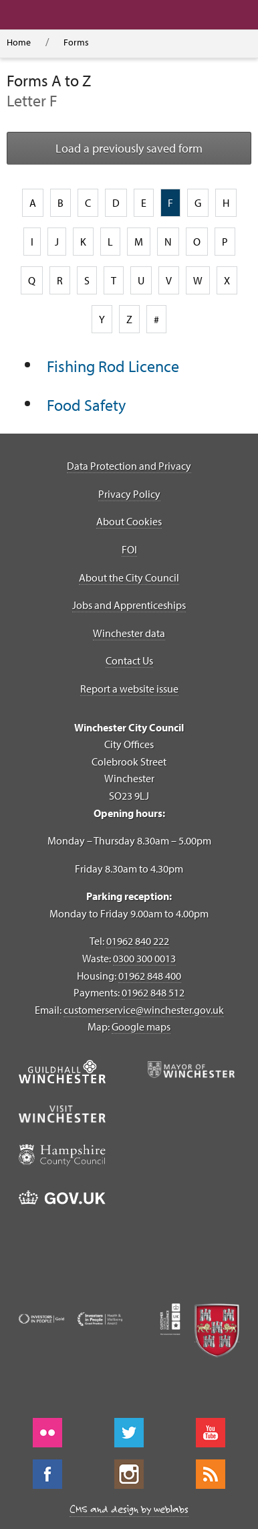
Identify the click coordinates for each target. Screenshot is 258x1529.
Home (19, 42)
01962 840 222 (137, 941)
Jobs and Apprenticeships (129, 605)
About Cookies (129, 521)
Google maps (141, 1026)
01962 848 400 (149, 975)
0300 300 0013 (144, 958)
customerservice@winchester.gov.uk (143, 1009)
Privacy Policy (129, 494)
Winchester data (129, 633)
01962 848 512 (153, 992)
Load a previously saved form (129, 148)
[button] (97, 14)
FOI (129, 549)
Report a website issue (129, 688)
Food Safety (86, 405)
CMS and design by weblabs (129, 1509)
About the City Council (129, 577)
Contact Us (129, 660)
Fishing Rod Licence (113, 366)
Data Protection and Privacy (129, 465)
